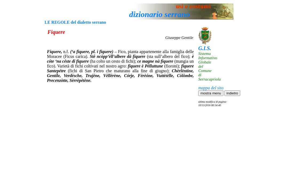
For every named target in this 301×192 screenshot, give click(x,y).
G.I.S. (204, 48)
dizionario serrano (159, 14)
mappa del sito (210, 88)
